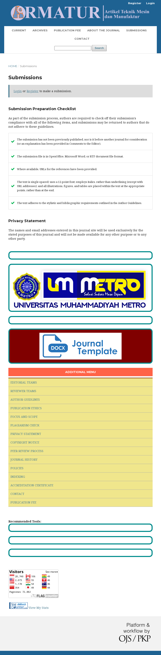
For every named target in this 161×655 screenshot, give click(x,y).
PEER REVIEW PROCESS (26, 451)
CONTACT (17, 494)
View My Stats (39, 608)
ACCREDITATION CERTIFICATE (31, 485)
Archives (40, 30)
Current (19, 30)
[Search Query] (72, 48)
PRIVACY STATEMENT (25, 434)
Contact (82, 38)
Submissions (136, 30)
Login (150, 3)
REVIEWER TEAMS (23, 391)
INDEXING (17, 477)
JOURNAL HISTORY (24, 459)
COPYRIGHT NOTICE (24, 442)
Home (12, 66)
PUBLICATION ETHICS (26, 408)
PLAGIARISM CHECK (24, 425)
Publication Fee (67, 30)
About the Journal (103, 30)
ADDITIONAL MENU (80, 372)
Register (134, 3)
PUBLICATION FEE (23, 502)
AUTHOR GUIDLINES (25, 399)
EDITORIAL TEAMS (23, 382)
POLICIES (16, 468)
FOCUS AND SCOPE (24, 417)
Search (99, 48)
